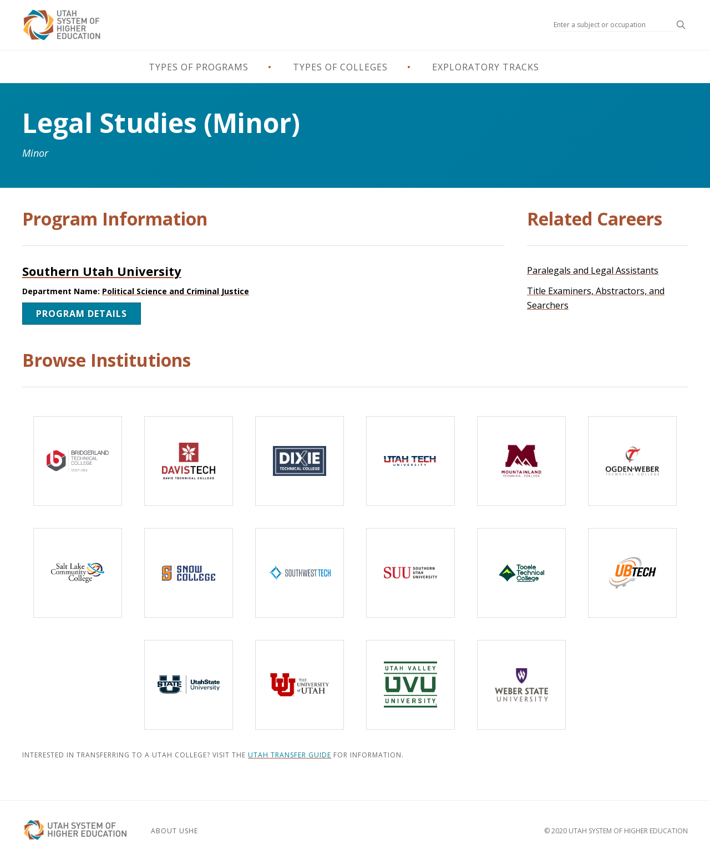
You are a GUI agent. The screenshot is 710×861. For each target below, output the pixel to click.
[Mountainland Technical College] (521, 461)
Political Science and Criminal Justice (175, 291)
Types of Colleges (340, 67)
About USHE (174, 831)
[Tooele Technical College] (521, 573)
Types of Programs (198, 67)
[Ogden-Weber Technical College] (632, 461)
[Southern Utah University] (410, 573)
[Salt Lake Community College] (77, 573)
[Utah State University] (188, 685)
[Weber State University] (521, 685)
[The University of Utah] (299, 685)
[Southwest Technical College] (299, 573)
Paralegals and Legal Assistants (592, 270)
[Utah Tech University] (410, 461)
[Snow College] (188, 573)
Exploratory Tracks (485, 67)
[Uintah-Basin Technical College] (632, 573)
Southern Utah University (101, 271)
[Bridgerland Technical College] (77, 461)
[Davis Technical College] (188, 461)
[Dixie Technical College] (299, 461)
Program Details (81, 314)
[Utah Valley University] (410, 685)
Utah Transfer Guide (289, 755)
